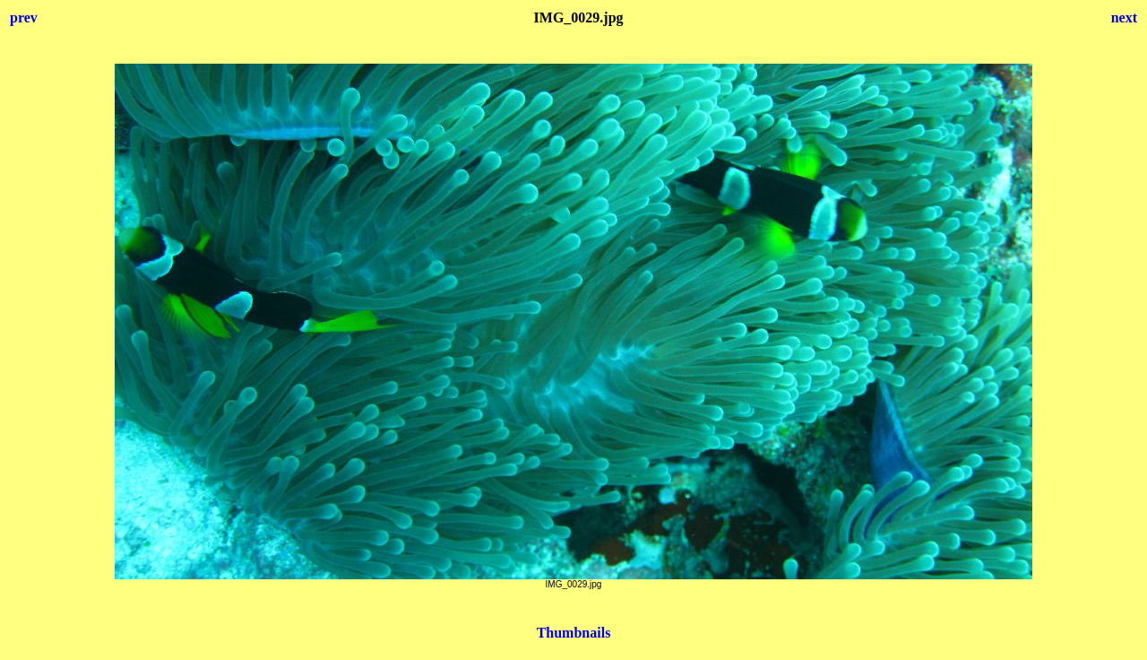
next (1124, 17)
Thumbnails (574, 632)
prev (24, 17)
